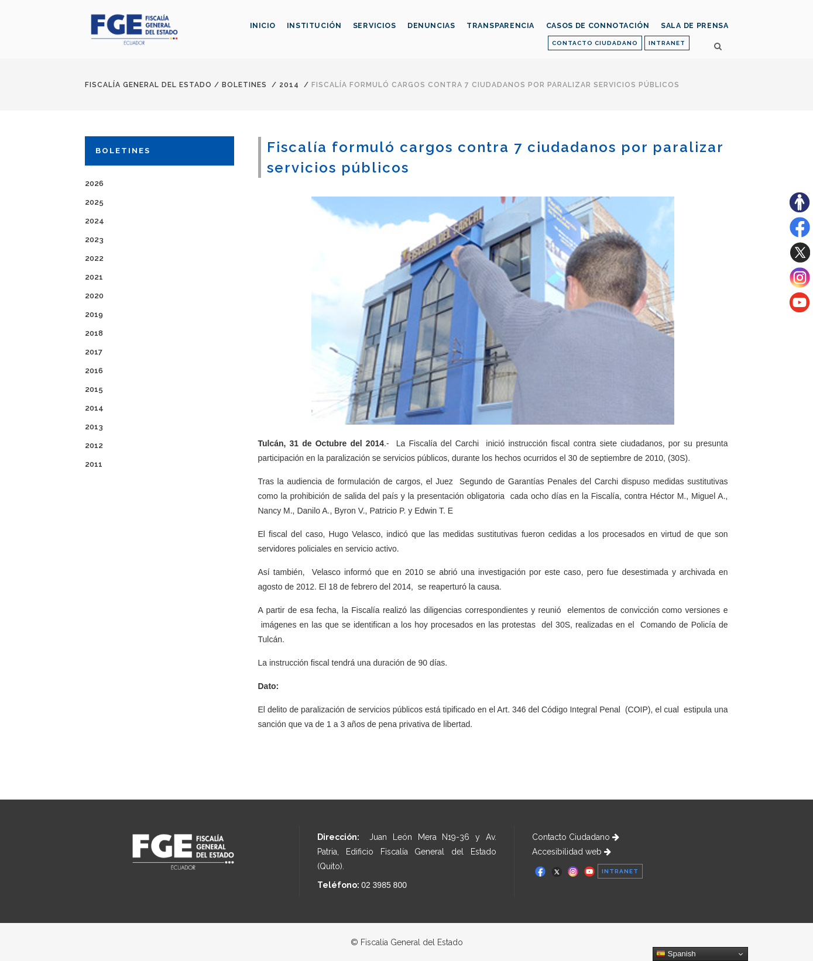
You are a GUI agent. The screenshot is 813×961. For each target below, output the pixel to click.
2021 (94, 277)
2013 (94, 426)
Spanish (676, 954)
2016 (94, 370)
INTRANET (667, 43)
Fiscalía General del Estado (148, 85)
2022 (94, 258)
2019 (94, 314)
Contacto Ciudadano (575, 837)
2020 (94, 295)
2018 (94, 333)
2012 (94, 445)
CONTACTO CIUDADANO (595, 43)
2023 (94, 239)
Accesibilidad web (571, 851)
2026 (94, 183)
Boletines (244, 85)
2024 (94, 220)
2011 (93, 464)
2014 (289, 85)
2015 (94, 389)
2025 (94, 202)
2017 (93, 351)
